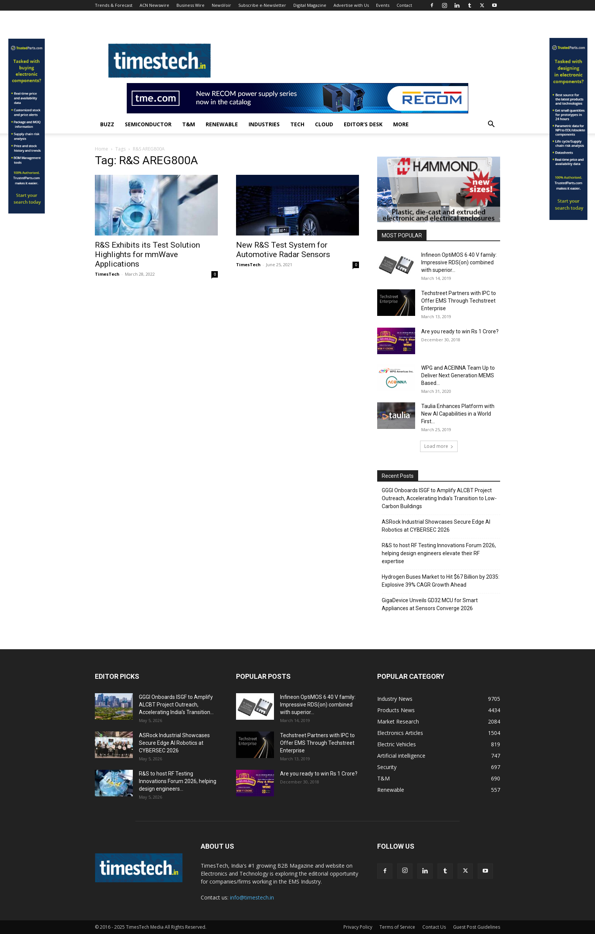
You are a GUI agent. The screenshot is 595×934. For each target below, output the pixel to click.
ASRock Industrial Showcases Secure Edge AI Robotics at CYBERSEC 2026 (436, 526)
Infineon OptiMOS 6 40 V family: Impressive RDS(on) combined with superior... (459, 262)
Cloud (324, 124)
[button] (491, 125)
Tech (297, 124)
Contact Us (434, 927)
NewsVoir (221, 5)
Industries (264, 124)
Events (382, 5)
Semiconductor (148, 124)
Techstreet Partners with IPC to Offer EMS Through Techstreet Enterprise (458, 300)
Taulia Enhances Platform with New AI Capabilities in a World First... (457, 413)
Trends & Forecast (113, 5)
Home (101, 149)
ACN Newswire (154, 5)
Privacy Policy (357, 927)
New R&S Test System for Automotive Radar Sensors (283, 249)
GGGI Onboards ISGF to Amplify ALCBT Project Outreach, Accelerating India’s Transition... (176, 704)
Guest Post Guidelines (476, 927)
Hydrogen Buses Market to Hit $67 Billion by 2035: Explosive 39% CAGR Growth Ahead (440, 581)
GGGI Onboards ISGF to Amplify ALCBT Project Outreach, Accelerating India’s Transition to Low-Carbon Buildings (439, 498)
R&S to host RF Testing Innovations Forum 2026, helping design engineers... (177, 781)
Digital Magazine (309, 5)
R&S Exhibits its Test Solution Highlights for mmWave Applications (147, 254)
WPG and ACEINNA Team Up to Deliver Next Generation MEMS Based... (458, 375)
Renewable (222, 124)
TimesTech (107, 274)
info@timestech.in (252, 897)
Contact (404, 5)
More (401, 124)
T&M (188, 124)
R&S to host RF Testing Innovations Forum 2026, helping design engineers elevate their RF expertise (439, 553)
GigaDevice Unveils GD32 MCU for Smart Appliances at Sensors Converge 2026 (430, 604)
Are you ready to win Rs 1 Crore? (460, 331)
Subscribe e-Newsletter (262, 5)
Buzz (107, 124)
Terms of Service (397, 927)
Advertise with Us (351, 5)
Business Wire (190, 5)
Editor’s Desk (363, 124)
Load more (438, 446)
